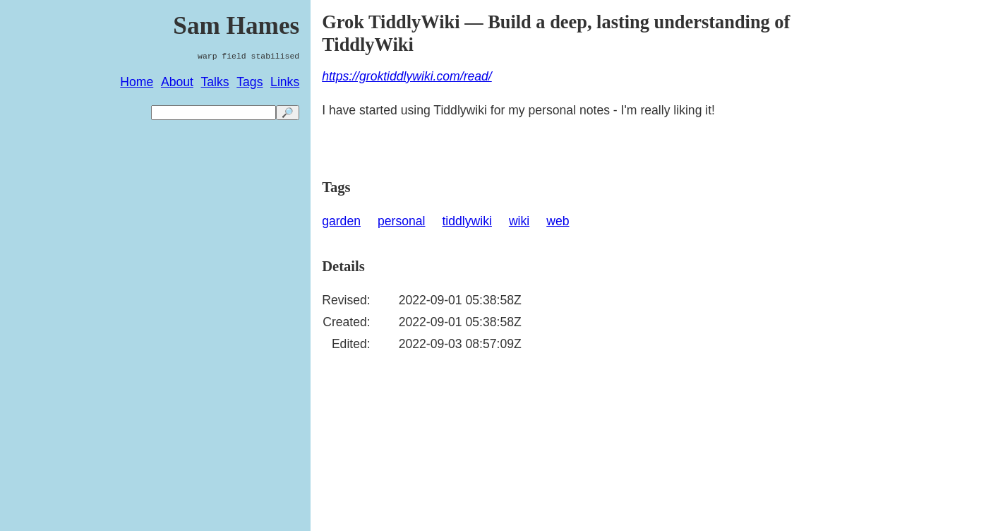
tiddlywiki (466, 221)
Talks (215, 82)
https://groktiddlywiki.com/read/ (407, 76)
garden (341, 221)
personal (402, 221)
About (177, 82)
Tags (249, 82)
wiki (519, 221)
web (557, 221)
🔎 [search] (288, 112)
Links (284, 82)
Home (136, 82)
